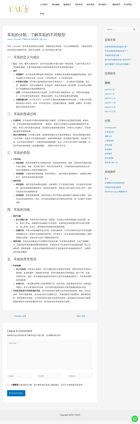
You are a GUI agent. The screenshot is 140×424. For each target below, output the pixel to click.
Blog (42, 13)
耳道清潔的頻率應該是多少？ (117, 51)
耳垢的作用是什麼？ (113, 55)
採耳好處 (108, 145)
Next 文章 (81, 316)
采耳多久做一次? (112, 163)
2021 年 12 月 (111, 111)
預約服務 (56, 4)
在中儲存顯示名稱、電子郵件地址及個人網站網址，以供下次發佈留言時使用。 (47, 388)
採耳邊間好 (109, 158)
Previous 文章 (20, 316)
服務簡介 (67, 4)
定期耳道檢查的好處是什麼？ (117, 47)
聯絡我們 (116, 4)
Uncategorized (111, 128)
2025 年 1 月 (110, 94)
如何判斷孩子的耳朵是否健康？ (118, 64)
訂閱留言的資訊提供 (113, 187)
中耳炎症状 (109, 132)
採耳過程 (108, 154)
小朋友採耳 (109, 141)
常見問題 (128, 4)
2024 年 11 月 (111, 103)
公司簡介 (44, 4)
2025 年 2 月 (110, 90)
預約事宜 (79, 4)
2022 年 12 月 (111, 107)
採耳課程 (90, 4)
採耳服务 (103, 4)
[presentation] (107, 4)
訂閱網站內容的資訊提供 (115, 183)
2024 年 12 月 (111, 98)
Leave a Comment (15, 39)
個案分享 (28, 39)
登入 (107, 179)
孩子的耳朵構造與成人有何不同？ (119, 60)
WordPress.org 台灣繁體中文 (117, 192)
